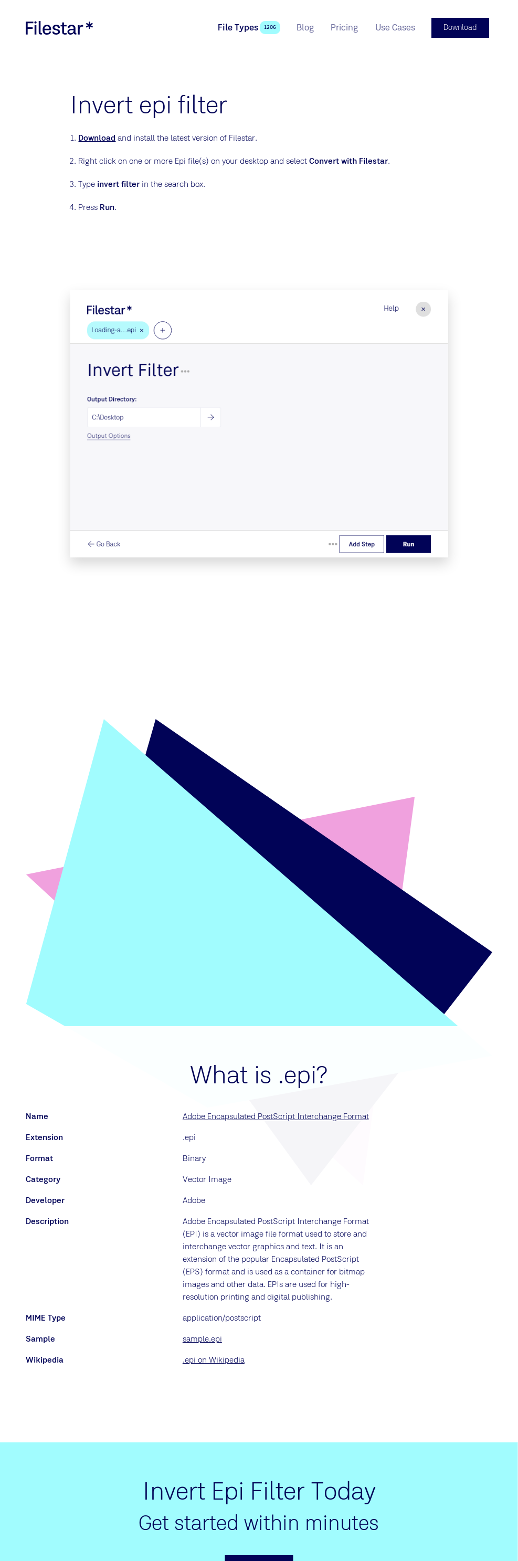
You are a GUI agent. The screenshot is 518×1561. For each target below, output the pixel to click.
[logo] (59, 27)
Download (96, 137)
